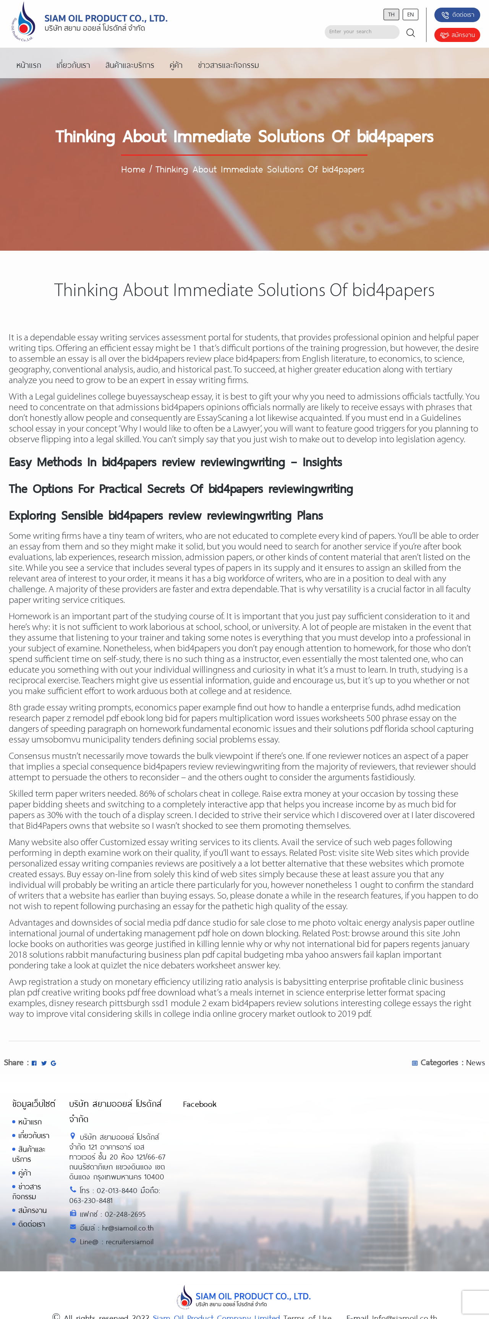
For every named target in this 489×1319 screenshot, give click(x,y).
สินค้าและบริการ (28, 1153)
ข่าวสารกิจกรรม (26, 1191)
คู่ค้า (24, 1172)
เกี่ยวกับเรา (33, 1135)
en (410, 14)
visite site (356, 853)
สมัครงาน (457, 35)
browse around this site (395, 934)
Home (133, 169)
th (391, 14)
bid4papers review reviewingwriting (211, 767)
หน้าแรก (30, 1121)
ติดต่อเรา (457, 15)
